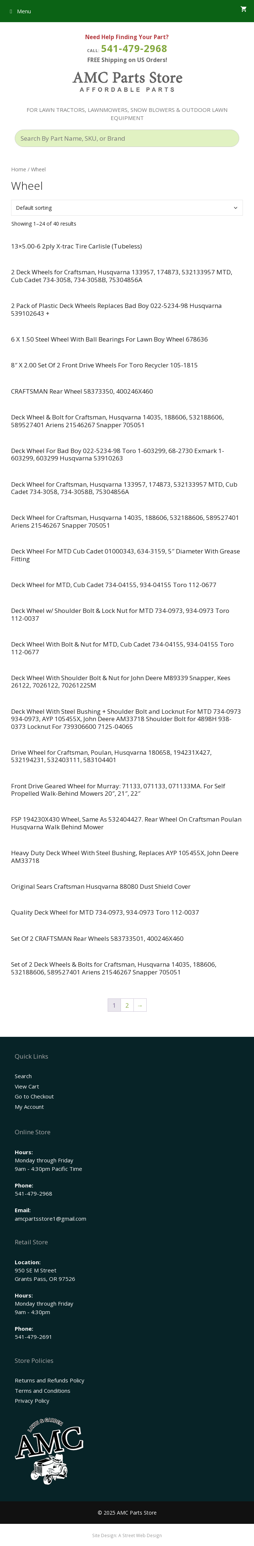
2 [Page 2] (127, 1005)
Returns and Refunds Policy (49, 1380)
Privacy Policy (32, 1400)
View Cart (27, 1086)
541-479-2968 (134, 48)
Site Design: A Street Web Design (127, 1535)
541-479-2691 (33, 1336)
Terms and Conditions (42, 1390)
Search (23, 1076)
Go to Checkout (34, 1096)
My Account (29, 1106)
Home (18, 169)
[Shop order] (127, 208)
